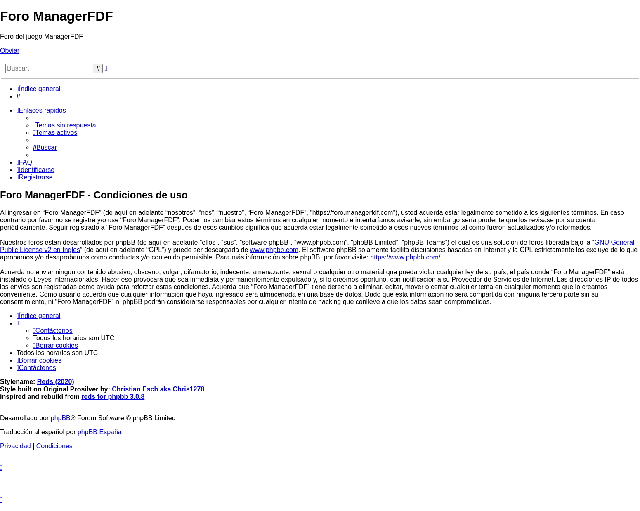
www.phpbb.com (274, 249)
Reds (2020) (55, 381)
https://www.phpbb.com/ (405, 257)
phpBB (61, 418)
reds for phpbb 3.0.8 (112, 396)
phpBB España (100, 432)
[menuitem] (18, 96)
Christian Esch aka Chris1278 (158, 389)
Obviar (9, 50)
